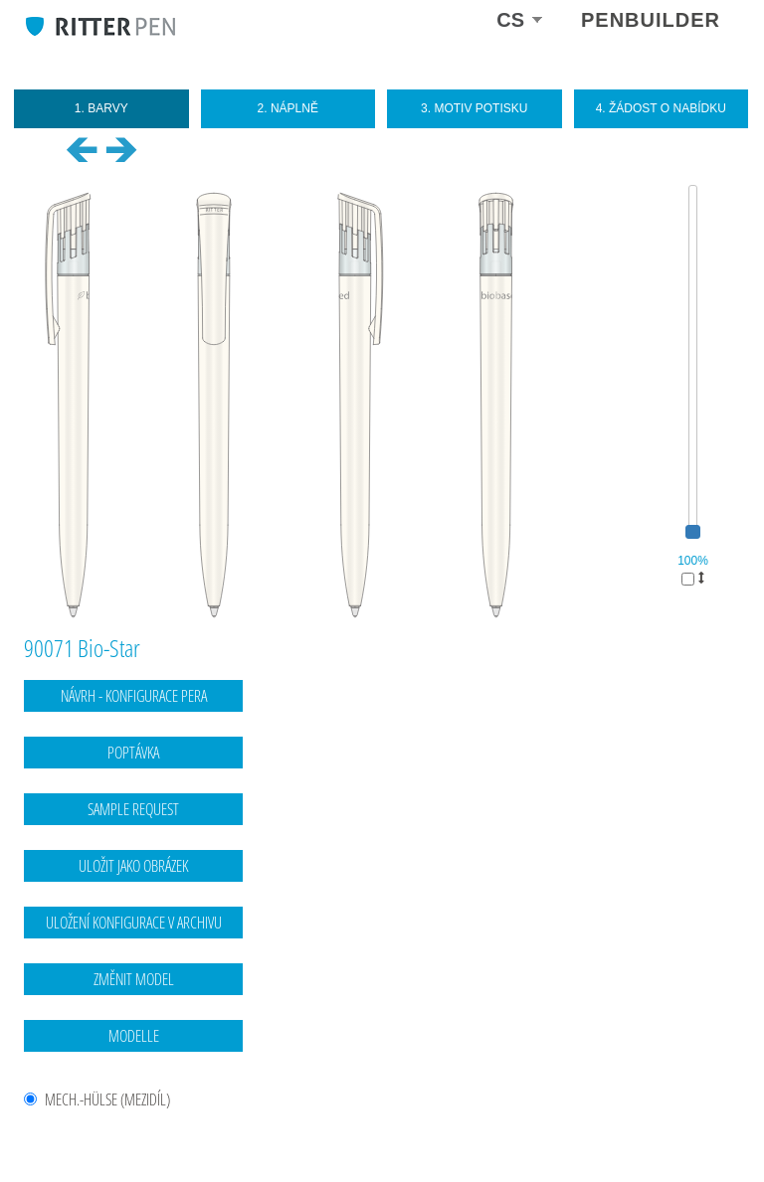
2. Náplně (288, 108)
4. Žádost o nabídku (661, 108)
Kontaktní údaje (623, 1127)
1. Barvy (101, 108)
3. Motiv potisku (474, 108)
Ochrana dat (707, 1127)
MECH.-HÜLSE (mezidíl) (107, 1100)
